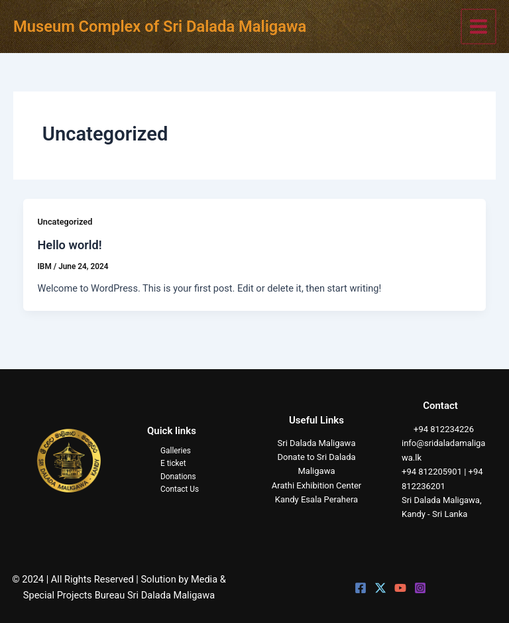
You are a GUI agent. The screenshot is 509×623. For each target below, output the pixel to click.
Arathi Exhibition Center (316, 485)
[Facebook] (361, 588)
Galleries (175, 450)
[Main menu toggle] (479, 26)
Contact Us (179, 489)
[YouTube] (400, 588)
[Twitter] (380, 588)
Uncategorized (64, 222)
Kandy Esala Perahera (316, 499)
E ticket (173, 463)
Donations (178, 476)
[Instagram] (420, 588)
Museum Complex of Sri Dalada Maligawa (159, 26)
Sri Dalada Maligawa (317, 443)
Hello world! (69, 245)
